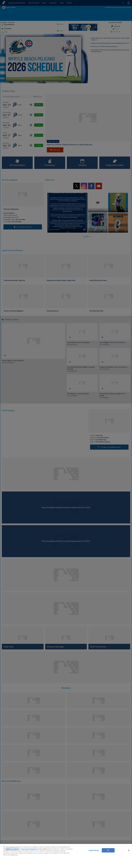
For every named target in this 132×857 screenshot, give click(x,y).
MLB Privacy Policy (12, 849)
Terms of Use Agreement (28, 849)
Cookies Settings (94, 850)
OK (108, 850)
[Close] (128, 850)
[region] (66, 850)
